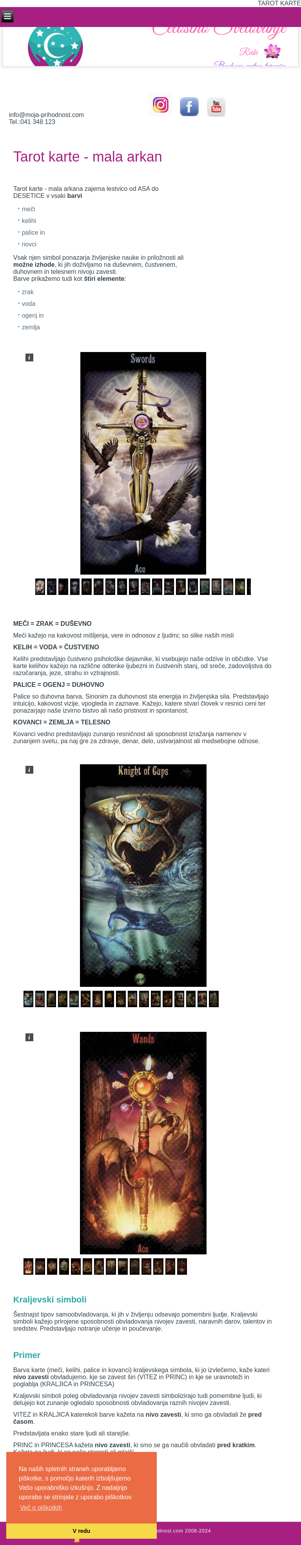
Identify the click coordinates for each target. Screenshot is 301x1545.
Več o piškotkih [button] (41, 1507)
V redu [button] (82, 1531)
